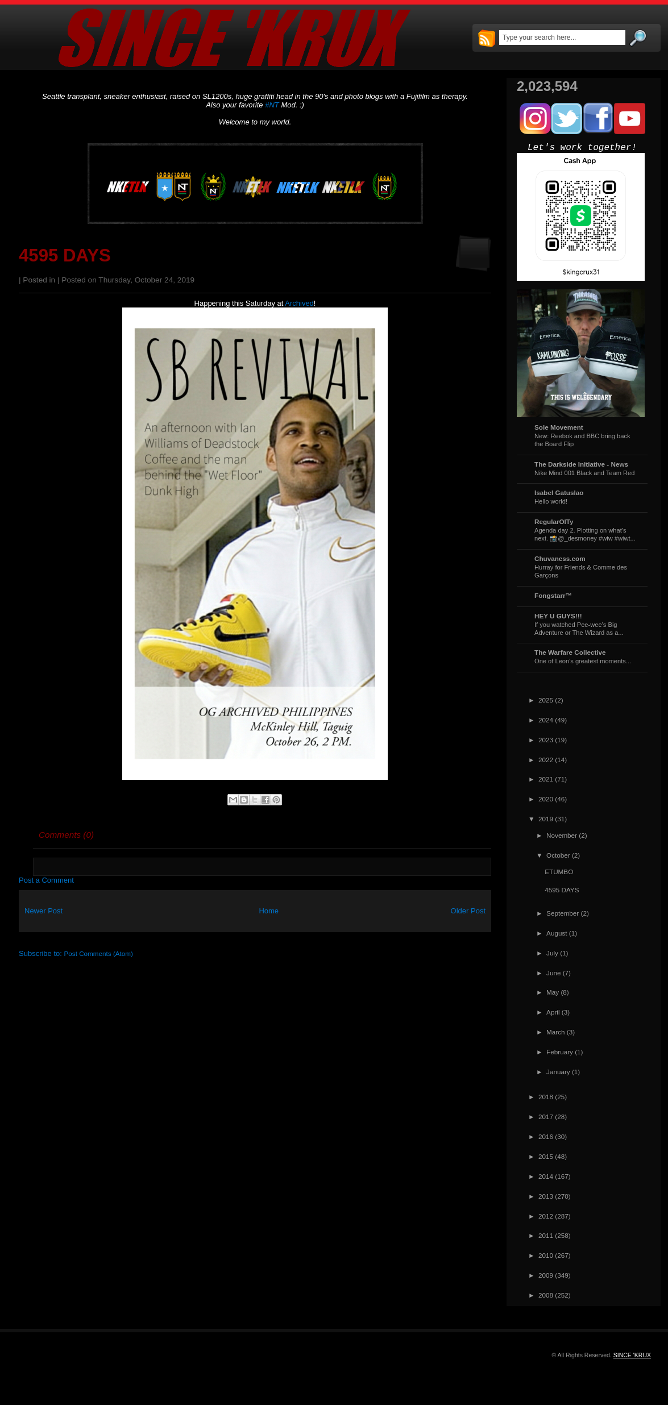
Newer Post (43, 911)
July (552, 953)
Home (269, 911)
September (562, 913)
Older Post (468, 911)
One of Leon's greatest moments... (582, 661)
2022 (545, 759)
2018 (545, 1096)
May (552, 992)
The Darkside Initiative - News (581, 464)
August (556, 933)
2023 (545, 739)
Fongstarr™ (553, 595)
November (561, 835)
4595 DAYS (65, 255)
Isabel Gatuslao (558, 492)
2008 (545, 1295)
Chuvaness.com (560, 558)
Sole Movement (558, 427)
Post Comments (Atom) (98, 953)
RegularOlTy (554, 521)
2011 (545, 1235)
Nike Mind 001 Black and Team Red (584, 472)
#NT (272, 105)
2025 (545, 700)
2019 (545, 818)
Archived (299, 303)
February (559, 1051)
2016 (545, 1136)
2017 (545, 1116)
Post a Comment (46, 880)
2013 (545, 1196)
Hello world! (550, 501)
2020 (545, 799)
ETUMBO (559, 871)
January (558, 1071)
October (558, 855)
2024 (545, 720)
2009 (545, 1275)
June (553, 972)
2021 (545, 779)
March (555, 1032)
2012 (545, 1216)
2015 (545, 1156)
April (552, 1012)
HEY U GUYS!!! (558, 616)
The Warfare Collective (570, 652)
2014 (545, 1176)
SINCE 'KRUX (632, 1355)
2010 (545, 1255)
